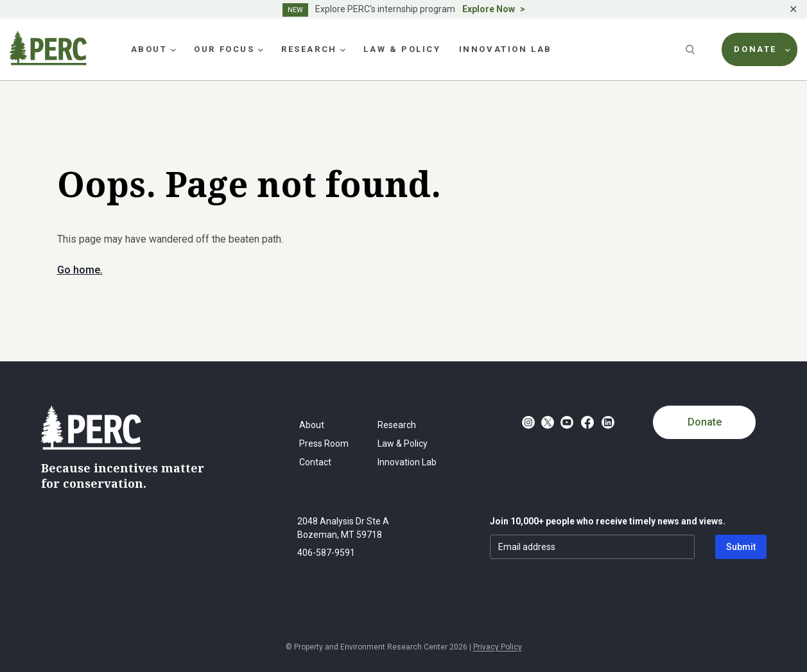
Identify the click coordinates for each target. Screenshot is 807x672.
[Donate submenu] (788, 49)
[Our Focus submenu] (260, 49)
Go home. (80, 270)
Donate (705, 422)
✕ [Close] (793, 9)
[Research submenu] (343, 49)
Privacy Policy (497, 646)
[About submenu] (173, 49)
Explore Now (488, 9)
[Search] (691, 49)
